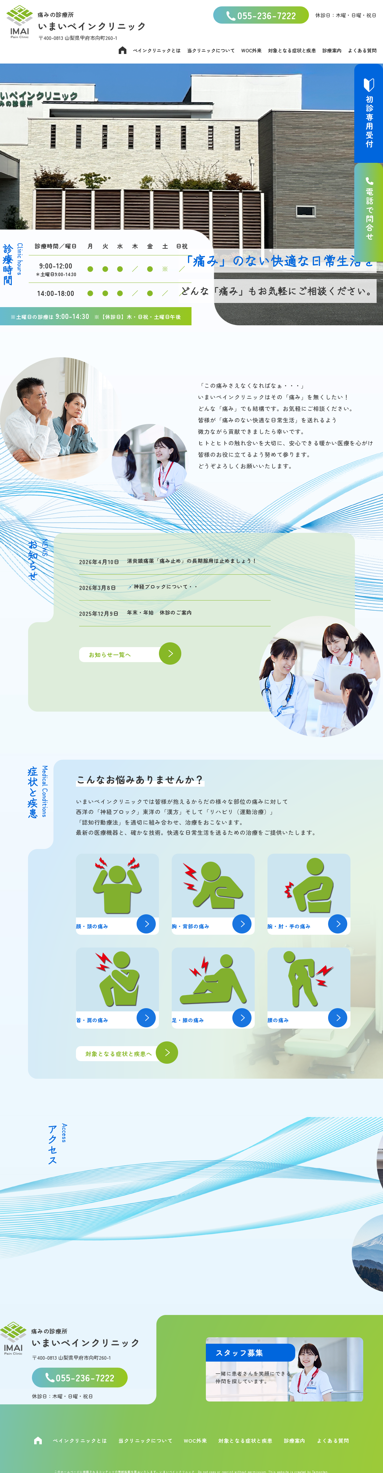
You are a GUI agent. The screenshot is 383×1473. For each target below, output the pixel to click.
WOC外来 (251, 50)
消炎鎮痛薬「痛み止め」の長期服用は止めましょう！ (193, 565)
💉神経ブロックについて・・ (167, 596)
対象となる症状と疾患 (292, 50)
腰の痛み (311, 1019)
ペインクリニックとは (157, 50)
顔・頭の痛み (120, 925)
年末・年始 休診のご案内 (163, 623)
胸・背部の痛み (216, 925)
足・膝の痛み (216, 1019)
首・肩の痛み (120, 1019)
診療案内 (332, 50)
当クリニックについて (211, 50)
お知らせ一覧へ (132, 666)
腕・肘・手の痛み (311, 925)
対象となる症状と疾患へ (129, 1053)
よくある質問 (362, 50)
